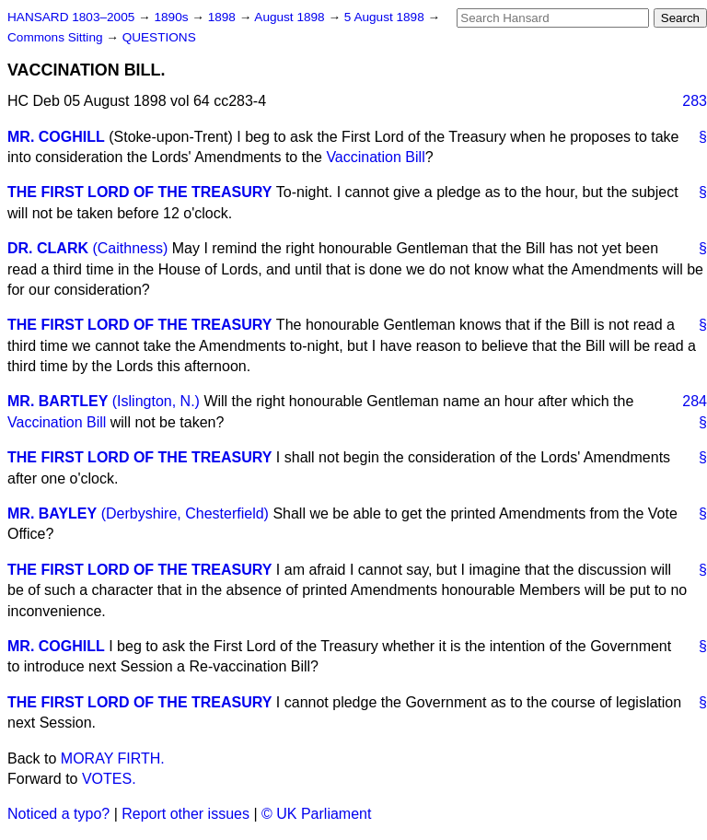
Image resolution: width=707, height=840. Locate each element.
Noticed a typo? (58, 814)
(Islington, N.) (156, 401)
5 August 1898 (386, 17)
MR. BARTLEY (57, 401)
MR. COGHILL (56, 137)
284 (694, 401)
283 (694, 101)
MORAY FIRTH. (113, 758)
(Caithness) (130, 248)
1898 (223, 17)
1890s (172, 17)
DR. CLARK (47, 248)
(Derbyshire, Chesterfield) (185, 513)
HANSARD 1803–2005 (70, 17)
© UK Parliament (316, 814)
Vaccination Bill (375, 157)
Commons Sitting (56, 37)
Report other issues (185, 814)
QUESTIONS (159, 37)
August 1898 (291, 17)
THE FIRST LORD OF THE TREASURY (139, 192)
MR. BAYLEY (52, 513)
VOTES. (109, 779)
